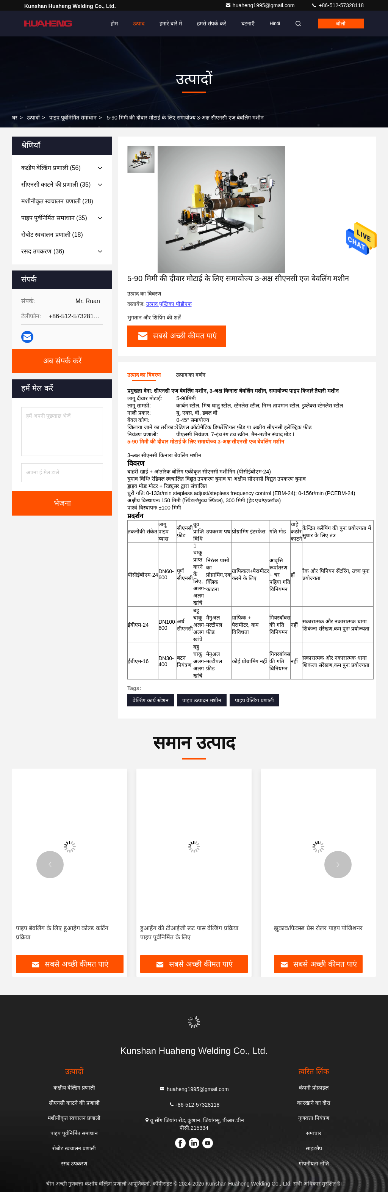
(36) (42, 251)
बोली (341, 23)
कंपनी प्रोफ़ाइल (314, 1088)
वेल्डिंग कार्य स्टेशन (151, 700)
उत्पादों (33, 118)
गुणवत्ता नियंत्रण (313, 1118)
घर (14, 118)
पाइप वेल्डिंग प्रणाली (254, 700)
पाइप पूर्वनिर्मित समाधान (73, 118)
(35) (56, 184)
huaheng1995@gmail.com (260, 5)
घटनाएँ (248, 23)
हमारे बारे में (171, 23)
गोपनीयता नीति (314, 1164)
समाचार (313, 1133)
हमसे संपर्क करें (211, 23)
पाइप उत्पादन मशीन (201, 700)
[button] (50, 864)
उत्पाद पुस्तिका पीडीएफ (169, 304)
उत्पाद (138, 23)
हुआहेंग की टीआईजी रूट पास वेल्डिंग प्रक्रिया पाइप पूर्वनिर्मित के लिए (189, 932)
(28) (57, 201)
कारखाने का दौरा (313, 1103)
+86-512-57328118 (337, 5)
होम (114, 23)
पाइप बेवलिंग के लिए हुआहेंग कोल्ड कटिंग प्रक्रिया (62, 932)
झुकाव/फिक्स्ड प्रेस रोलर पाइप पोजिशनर (318, 928)
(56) (51, 168)
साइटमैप (314, 1148)
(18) (52, 234)
